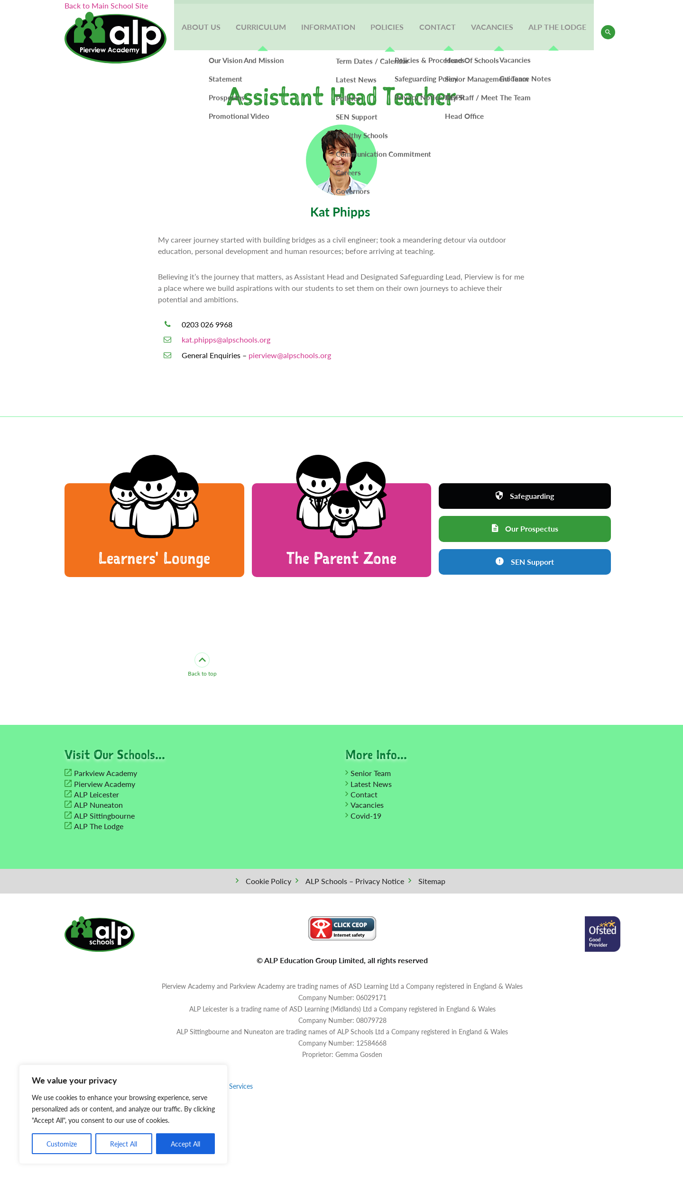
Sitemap (431, 881)
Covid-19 (366, 815)
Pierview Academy (104, 783)
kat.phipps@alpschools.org (226, 339)
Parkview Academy (105, 773)
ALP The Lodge (558, 32)
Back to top (202, 665)
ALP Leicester (96, 794)
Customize (61, 1143)
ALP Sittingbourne (104, 815)
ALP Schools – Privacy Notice (354, 881)
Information (333, 32)
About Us (207, 32)
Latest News (371, 783)
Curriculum (266, 32)
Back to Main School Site (106, 5)
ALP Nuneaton (98, 805)
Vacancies (493, 32)
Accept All (185, 1143)
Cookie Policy (268, 881)
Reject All (123, 1143)
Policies (390, 32)
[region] (123, 1114)
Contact (440, 32)
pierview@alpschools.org (290, 355)
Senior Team (371, 773)
